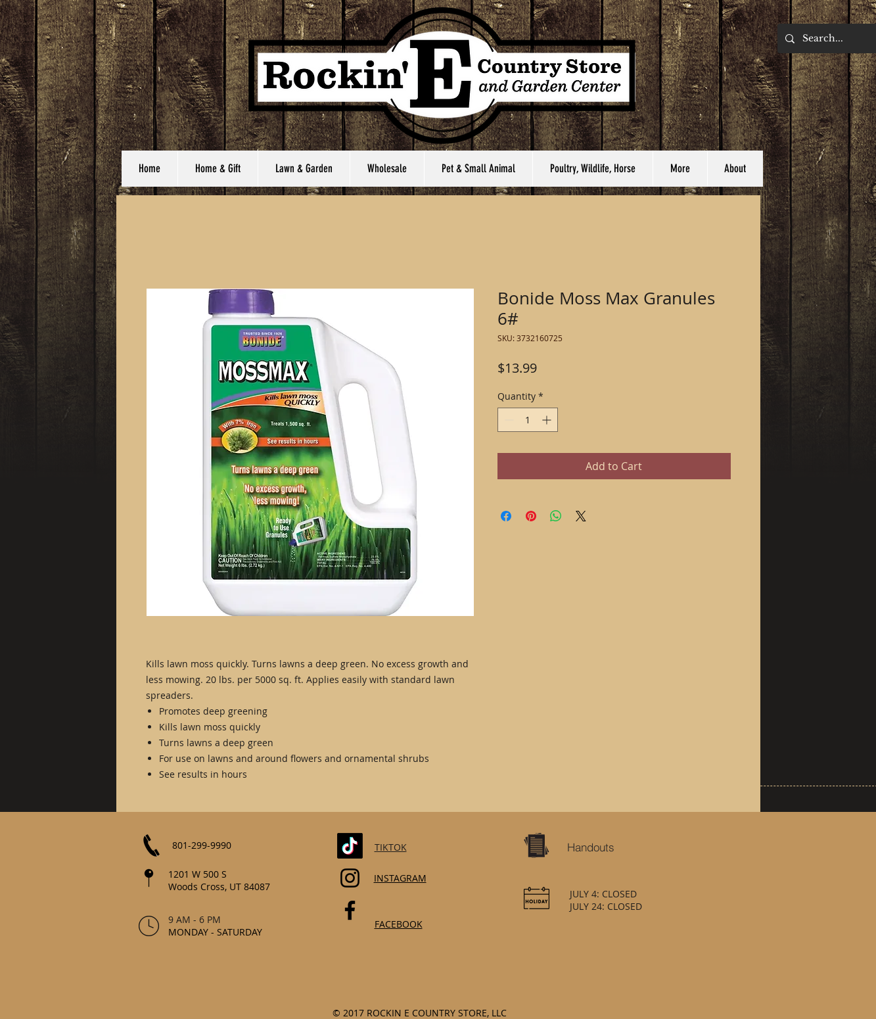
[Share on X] (581, 516)
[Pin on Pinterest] (531, 516)
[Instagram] (350, 878)
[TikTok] (350, 846)
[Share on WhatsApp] (556, 516)
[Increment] (548, 419)
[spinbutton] (528, 419)
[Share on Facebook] (506, 516)
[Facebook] (350, 910)
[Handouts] (590, 847)
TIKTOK (391, 847)
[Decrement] (507, 419)
